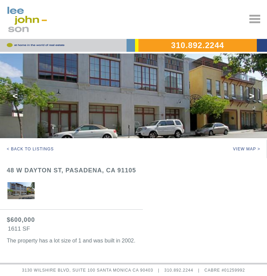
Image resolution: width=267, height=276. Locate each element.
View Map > (246, 149)
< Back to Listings (30, 149)
